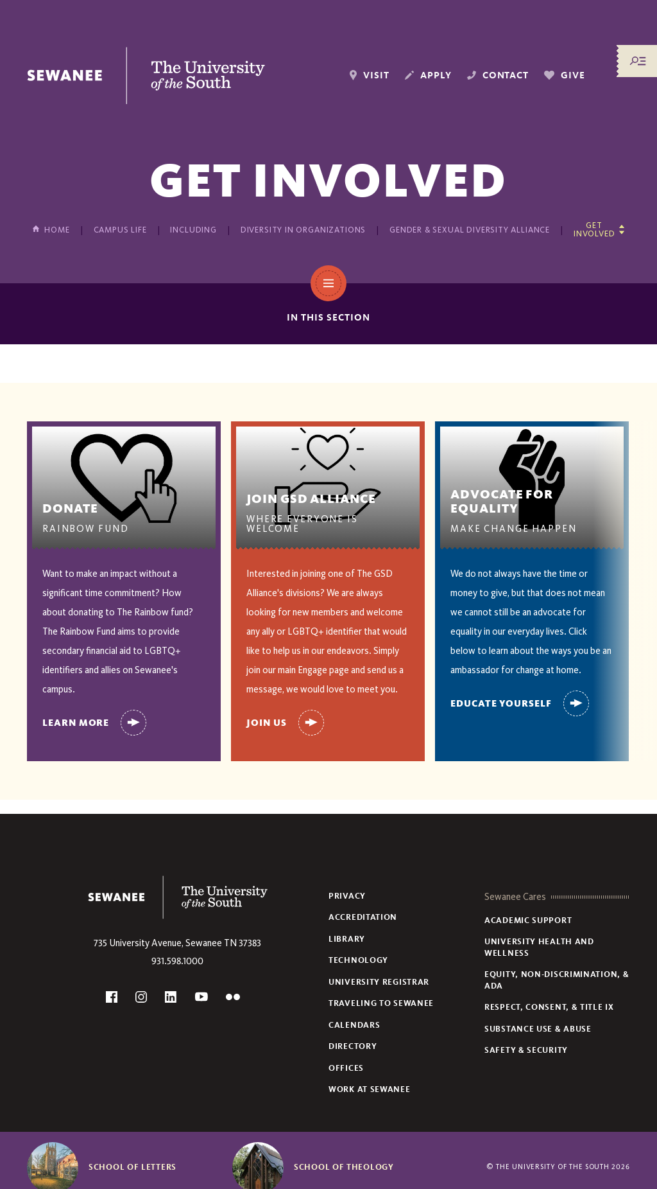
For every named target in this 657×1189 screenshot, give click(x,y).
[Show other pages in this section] (599, 229)
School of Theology (344, 1167)
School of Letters (132, 1167)
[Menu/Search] (638, 61)
